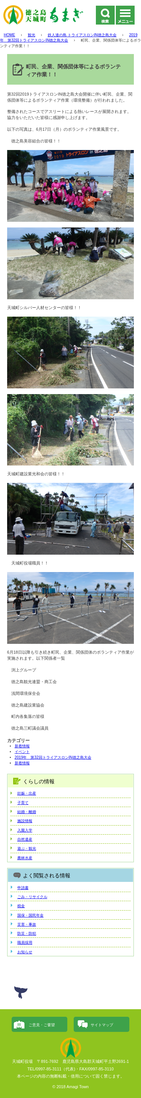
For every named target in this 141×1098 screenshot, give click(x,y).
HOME (9, 35)
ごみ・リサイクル (32, 897)
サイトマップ (102, 1025)
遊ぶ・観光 (26, 848)
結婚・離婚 (26, 812)
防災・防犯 (26, 933)
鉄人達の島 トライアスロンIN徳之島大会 (82, 35)
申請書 (23, 888)
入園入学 (24, 830)
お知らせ (24, 952)
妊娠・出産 (26, 793)
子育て (23, 803)
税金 (21, 906)
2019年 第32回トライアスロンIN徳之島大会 (53, 757)
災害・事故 (26, 924)
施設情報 (24, 821)
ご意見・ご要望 (42, 1025)
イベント (22, 752)
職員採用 (24, 942)
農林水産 (24, 858)
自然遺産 (24, 839)
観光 (31, 35)
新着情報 (22, 746)
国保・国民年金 (30, 915)
